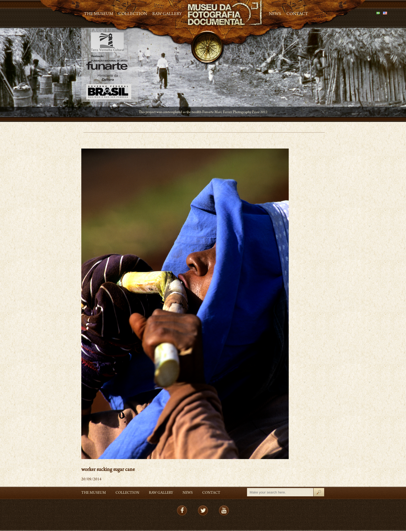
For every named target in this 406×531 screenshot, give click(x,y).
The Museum (98, 14)
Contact (297, 14)
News (275, 14)
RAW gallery (167, 14)
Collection (132, 14)
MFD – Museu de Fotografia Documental (225, 13)
